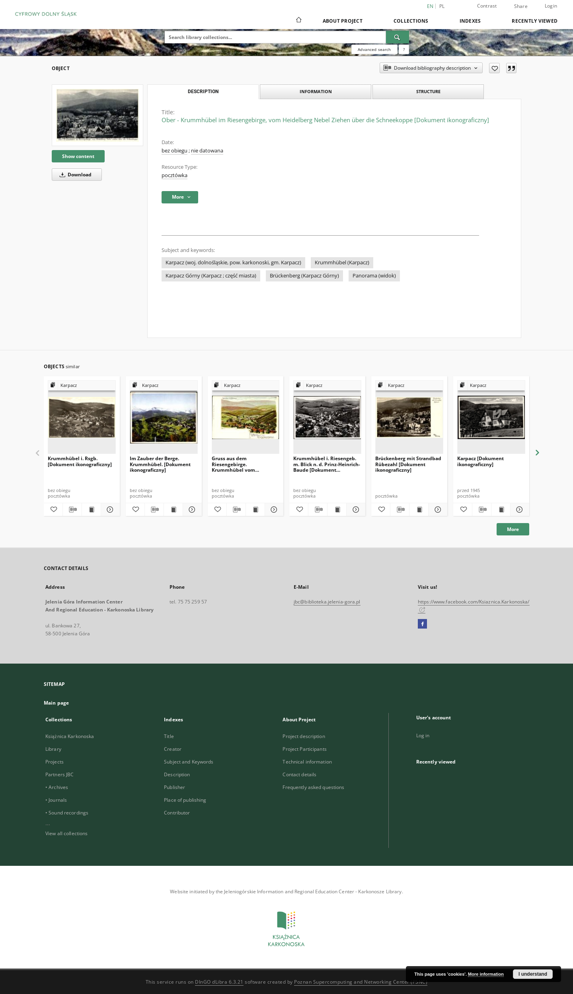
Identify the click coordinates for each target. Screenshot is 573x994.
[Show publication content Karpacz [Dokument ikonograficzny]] (500, 509)
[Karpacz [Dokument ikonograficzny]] (491, 417)
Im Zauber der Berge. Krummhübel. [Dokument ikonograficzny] (160, 464)
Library (53, 749)
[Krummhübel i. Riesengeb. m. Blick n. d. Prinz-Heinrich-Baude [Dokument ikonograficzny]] (327, 417)
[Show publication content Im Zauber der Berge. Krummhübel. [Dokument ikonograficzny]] (173, 509)
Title (169, 736)
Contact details (299, 774)
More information (486, 974)
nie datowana (207, 150)
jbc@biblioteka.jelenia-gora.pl (327, 601)
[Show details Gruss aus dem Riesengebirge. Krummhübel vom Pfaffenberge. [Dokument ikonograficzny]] (273, 509)
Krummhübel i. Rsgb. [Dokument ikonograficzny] (80, 461)
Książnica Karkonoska (69, 736)
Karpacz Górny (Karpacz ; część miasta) (211, 275)
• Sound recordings (66, 812)
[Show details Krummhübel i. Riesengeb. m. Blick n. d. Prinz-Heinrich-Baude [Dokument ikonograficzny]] (354, 509)
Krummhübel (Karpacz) (342, 262)
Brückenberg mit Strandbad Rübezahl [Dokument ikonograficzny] (408, 464)
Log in (423, 735)
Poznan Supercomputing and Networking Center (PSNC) (360, 981)
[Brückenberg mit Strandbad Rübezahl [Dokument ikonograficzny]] (409, 417)
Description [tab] (203, 91)
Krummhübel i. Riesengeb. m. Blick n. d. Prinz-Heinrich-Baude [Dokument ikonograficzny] (326, 464)
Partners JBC (59, 774)
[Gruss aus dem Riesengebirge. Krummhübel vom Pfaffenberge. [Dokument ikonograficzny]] (245, 417)
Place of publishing (185, 800)
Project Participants (304, 749)
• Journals (56, 800)
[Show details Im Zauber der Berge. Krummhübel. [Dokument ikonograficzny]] (191, 509)
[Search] (397, 37)
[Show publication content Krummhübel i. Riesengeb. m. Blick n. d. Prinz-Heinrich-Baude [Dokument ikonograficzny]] (336, 509)
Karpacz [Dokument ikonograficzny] (480, 461)
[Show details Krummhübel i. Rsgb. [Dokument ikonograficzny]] (109, 509)
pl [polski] (442, 6)
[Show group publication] (81, 386)
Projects (54, 761)
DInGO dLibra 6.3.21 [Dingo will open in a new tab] (219, 981)
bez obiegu (174, 150)
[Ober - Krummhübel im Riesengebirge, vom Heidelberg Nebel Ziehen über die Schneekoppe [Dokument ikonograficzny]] (97, 115)
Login (551, 5)
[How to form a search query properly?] (404, 49)
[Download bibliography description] (72, 509)
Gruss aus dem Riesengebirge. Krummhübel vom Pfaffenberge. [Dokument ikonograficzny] (242, 464)
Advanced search (374, 49)
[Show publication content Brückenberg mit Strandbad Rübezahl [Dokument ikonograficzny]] (418, 509)
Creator (172, 749)
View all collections (66, 833)
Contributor (177, 812)
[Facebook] (422, 624)
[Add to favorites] (494, 68)
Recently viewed (534, 21)
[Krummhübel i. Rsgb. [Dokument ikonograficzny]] (81, 417)
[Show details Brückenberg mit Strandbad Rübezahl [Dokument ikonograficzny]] (436, 509)
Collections (411, 21)
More (513, 529)
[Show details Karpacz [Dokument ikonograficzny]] (518, 509)
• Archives (56, 787)
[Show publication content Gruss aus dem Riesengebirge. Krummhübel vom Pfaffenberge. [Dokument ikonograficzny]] (255, 509)
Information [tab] (316, 91)
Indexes (470, 21)
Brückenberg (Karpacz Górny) (304, 275)
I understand (532, 974)
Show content (78, 156)
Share (521, 6)
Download (74, 174)
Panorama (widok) (374, 275)
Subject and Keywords (188, 761)
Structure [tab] (428, 91)
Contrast (487, 5)
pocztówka (174, 175)
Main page (56, 702)
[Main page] (298, 20)
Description (177, 774)
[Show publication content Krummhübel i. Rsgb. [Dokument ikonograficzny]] (91, 509)
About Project (343, 21)
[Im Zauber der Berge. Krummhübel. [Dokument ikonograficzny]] (163, 417)
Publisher (174, 787)
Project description (304, 736)
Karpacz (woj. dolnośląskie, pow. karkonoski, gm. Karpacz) (233, 262)
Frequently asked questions (313, 787)
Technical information (307, 761)
